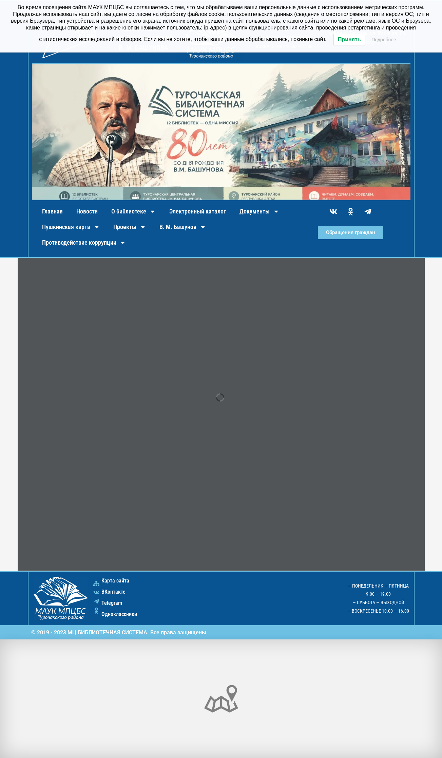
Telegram (111, 603)
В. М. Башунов (182, 227)
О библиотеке (133, 211)
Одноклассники (119, 614)
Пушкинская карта (71, 227)
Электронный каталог (197, 211)
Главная (52, 211)
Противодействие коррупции (84, 242)
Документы (259, 211)
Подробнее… (386, 39)
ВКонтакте (113, 592)
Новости (87, 211)
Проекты (129, 227)
